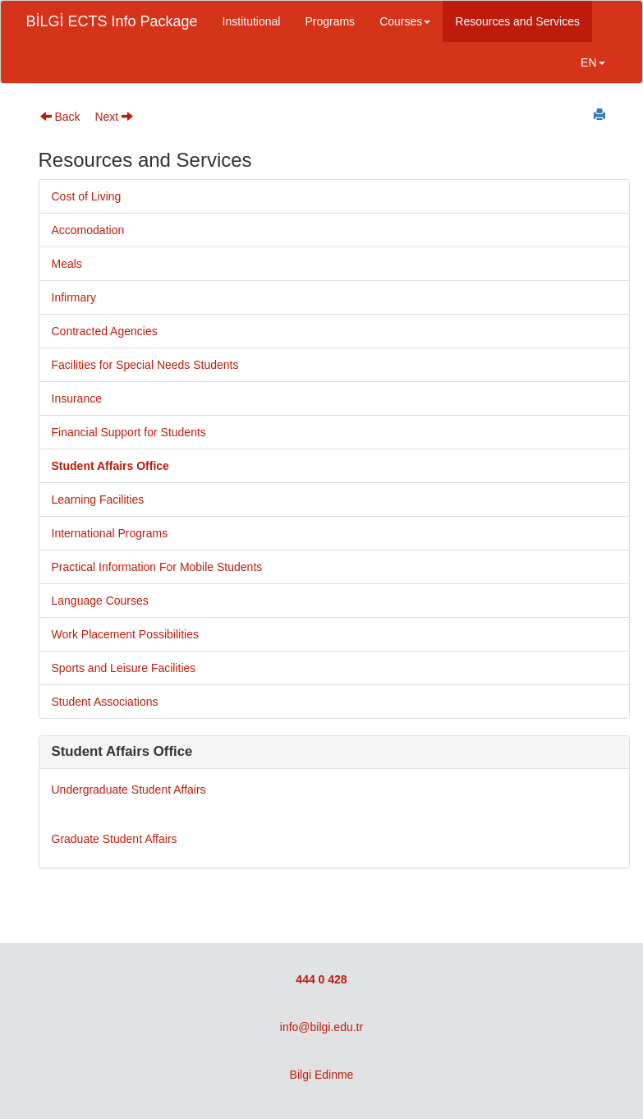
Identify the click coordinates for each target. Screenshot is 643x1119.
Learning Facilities (98, 499)
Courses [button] (404, 21)
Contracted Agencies (105, 331)
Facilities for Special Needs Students (145, 364)
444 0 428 (321, 979)
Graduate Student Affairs (114, 838)
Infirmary (74, 297)
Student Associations (105, 701)
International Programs (110, 533)
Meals (67, 263)
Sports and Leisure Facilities (124, 668)
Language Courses (100, 600)
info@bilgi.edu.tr (321, 1027)
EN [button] (592, 62)
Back (60, 116)
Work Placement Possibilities (125, 634)
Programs (330, 21)
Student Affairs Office (110, 465)
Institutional (252, 21)
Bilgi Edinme (322, 1074)
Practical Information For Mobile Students (157, 566)
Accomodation (88, 230)
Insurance (77, 398)
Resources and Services (517, 21)
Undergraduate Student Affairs (129, 789)
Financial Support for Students (129, 432)
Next (113, 116)
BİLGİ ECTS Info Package (112, 21)
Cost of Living (87, 196)
